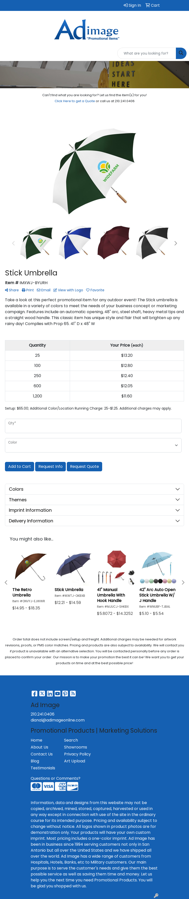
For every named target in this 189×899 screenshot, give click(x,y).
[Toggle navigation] (7, 53)
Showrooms (75, 747)
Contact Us (42, 754)
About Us (39, 747)
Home (36, 740)
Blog (35, 761)
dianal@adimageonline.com (58, 720)
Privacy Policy (77, 754)
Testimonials (43, 768)
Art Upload (74, 761)
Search (71, 740)
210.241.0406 (42, 714)
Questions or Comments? (55, 778)
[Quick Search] (146, 53)
